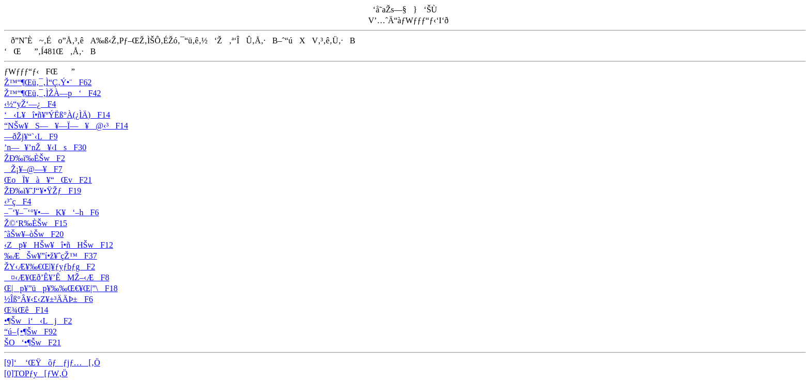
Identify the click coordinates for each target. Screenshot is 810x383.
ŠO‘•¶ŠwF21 (32, 342)
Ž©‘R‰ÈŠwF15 (35, 223)
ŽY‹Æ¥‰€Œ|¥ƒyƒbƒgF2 (49, 266)
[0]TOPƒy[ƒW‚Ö (36, 373)
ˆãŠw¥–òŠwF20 (34, 234)
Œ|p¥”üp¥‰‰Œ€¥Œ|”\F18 (61, 288)
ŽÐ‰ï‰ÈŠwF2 (34, 158)
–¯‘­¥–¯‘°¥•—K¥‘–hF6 (51, 212)
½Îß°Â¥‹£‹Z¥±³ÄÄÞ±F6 (48, 299)
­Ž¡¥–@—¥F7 (33, 169)
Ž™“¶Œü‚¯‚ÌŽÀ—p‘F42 (52, 93)
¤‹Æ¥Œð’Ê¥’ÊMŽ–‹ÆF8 (56, 277)
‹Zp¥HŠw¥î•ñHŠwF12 (58, 245)
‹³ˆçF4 (17, 201)
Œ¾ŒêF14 (26, 310)
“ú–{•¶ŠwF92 (30, 331)
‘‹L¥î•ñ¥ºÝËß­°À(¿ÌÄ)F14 (57, 114)
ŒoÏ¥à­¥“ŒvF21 (48, 179)
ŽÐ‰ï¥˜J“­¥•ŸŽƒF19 (42, 190)
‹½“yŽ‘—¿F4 (30, 104)
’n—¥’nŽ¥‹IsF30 (45, 147)
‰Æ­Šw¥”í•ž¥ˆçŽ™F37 (50, 255)
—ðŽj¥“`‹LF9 (31, 136)
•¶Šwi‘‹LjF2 (38, 320)
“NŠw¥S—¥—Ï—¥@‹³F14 (66, 125)
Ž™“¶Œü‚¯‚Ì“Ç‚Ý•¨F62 (48, 82)
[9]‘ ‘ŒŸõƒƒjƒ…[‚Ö (52, 362)
